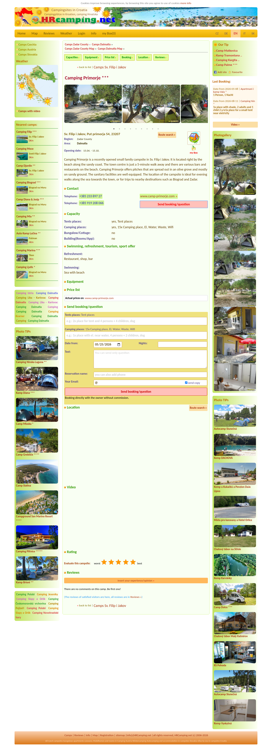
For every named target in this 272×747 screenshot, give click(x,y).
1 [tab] (114, 129)
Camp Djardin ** (25, 165)
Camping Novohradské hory (37, 615)
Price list (110, 57)
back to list (85, 67)
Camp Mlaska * (24, 423)
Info (93, 33)
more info (185, 3)
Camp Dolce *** (223, 607)
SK (253, 33)
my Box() (109, 33)
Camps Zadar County (76, 44)
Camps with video (29, 111)
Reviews (49, 33)
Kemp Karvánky (223, 578)
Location (143, 57)
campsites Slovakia (188, 741)
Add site (222, 72)
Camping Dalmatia (47, 293)
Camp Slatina (23, 485)
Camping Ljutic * (25, 267)
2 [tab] (119, 129)
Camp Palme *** (227, 65)
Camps (68, 735)
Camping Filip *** (26, 131)
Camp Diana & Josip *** (30, 199)
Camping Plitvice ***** (29, 551)
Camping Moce (25, 148)
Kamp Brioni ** (25, 582)
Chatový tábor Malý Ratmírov (231, 636)
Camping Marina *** (28, 250)
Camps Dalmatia (101, 44)
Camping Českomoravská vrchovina (37, 601)
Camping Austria (124, 741)
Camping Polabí (25, 594)
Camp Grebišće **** (27, 454)
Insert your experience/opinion (136, 580)
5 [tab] (136, 129)
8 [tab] (152, 129)
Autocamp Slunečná (225, 428)
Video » (235, 124)
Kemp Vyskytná (223, 723)
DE (226, 33)
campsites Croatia (219, 741)
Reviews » (136, 597)
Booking (126, 57)
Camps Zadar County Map (79, 48)
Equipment (91, 57)
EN (236, 33)
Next (205, 105)
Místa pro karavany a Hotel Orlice (233, 520)
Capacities (72, 57)
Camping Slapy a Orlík (30, 599)
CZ (217, 33)
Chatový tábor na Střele (227, 549)
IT (244, 33)
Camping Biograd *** (28, 182)
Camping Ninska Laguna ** (31, 362)
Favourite (237, 72)
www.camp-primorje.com (157, 196)
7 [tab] (147, 129)
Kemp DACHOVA (223, 458)
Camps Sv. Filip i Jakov (110, 67)
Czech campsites (55, 741)
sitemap (120, 735)
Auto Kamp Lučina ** (28, 233)
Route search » (166, 135)
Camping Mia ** (25, 216)
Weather (66, 33)
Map (35, 33)
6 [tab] (141, 129)
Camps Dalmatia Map (110, 48)
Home (22, 33)
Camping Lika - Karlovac (31, 297)
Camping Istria (25, 293)
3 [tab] (125, 129)
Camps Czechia (27, 44)
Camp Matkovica (227, 51)
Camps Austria (27, 49)
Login (81, 33)
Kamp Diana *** (25, 393)
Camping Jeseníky (47, 594)
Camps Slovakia (27, 54)
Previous (66, 105)
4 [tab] (130, 129)
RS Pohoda (220, 665)
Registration (107, 735)
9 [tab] (158, 129)
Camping (53, 307)
